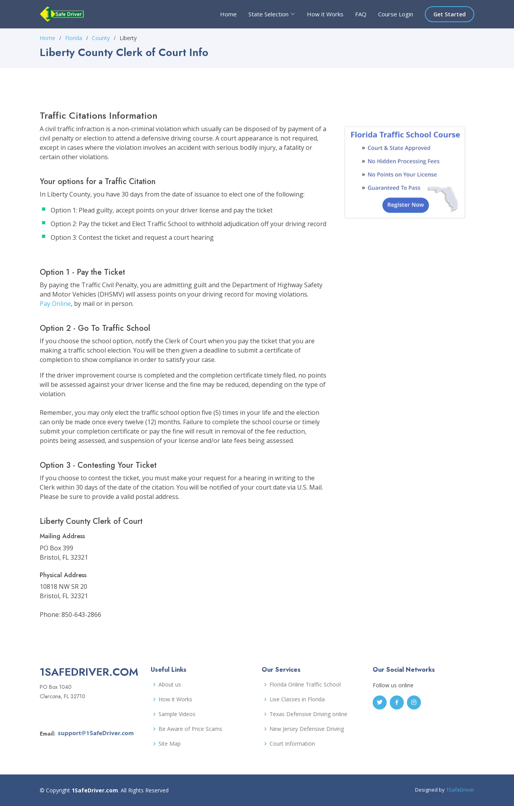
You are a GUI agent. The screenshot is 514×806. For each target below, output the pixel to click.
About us (169, 684)
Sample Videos (176, 714)
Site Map (169, 743)
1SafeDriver (460, 789)
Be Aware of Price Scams (190, 729)
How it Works (325, 14)
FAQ (360, 14)
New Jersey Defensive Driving (306, 729)
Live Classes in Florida (297, 699)
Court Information (292, 743)
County (101, 38)
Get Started (449, 14)
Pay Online (55, 303)
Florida (73, 38)
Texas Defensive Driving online (308, 714)
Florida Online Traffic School (305, 684)
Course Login (395, 14)
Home (228, 14)
